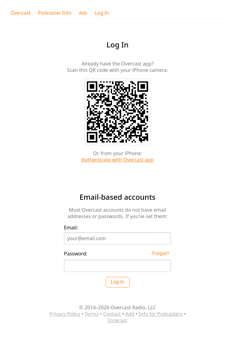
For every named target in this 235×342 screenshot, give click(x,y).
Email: (71, 228)
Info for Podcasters (160, 313)
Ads (83, 13)
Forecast (117, 320)
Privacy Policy (64, 313)
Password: (76, 254)
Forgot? (160, 253)
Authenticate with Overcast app (117, 159)
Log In (102, 13)
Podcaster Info (55, 13)
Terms (92, 313)
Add (129, 313)
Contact (112, 313)
